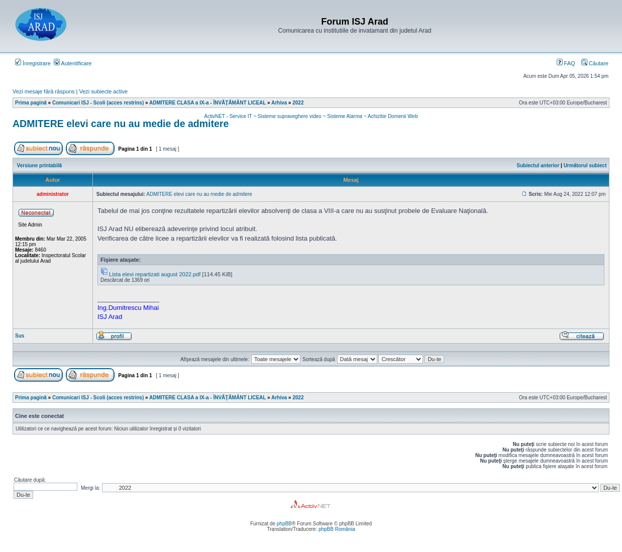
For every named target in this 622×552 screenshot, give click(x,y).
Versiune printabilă (39, 165)
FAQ (566, 63)
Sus (19, 336)
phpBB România (337, 529)
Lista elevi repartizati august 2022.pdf (154, 274)
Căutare (594, 63)
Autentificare (73, 63)
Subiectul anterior (537, 165)
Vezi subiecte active (103, 91)
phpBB (284, 523)
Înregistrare (33, 63)
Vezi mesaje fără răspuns (44, 91)
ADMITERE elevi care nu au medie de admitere (121, 123)
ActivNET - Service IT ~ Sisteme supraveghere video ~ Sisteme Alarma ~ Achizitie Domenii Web (311, 116)
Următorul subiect (585, 165)
